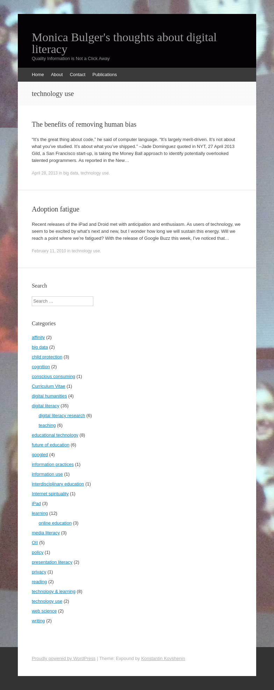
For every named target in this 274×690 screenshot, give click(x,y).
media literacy (46, 532)
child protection (47, 356)
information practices (53, 464)
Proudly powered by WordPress (64, 658)
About (57, 74)
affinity (38, 337)
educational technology (55, 435)
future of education (51, 444)
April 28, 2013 (45, 173)
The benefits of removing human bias (84, 124)
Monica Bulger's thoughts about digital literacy (124, 43)
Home (38, 74)
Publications (104, 74)
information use (47, 474)
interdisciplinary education (58, 484)
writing (38, 620)
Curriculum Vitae (48, 386)
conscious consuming (53, 376)
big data (70, 173)
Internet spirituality (50, 493)
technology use (94, 173)
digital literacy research (61, 415)
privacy (39, 571)
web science (44, 611)
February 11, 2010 (49, 250)
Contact (78, 74)
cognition (41, 366)
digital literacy (45, 405)
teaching (47, 425)
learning (40, 513)
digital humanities (49, 396)
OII (35, 542)
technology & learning (53, 591)
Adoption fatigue (55, 209)
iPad (36, 503)
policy (37, 552)
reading (39, 581)
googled (40, 454)
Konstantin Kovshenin (163, 658)
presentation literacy (52, 562)
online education (55, 523)
